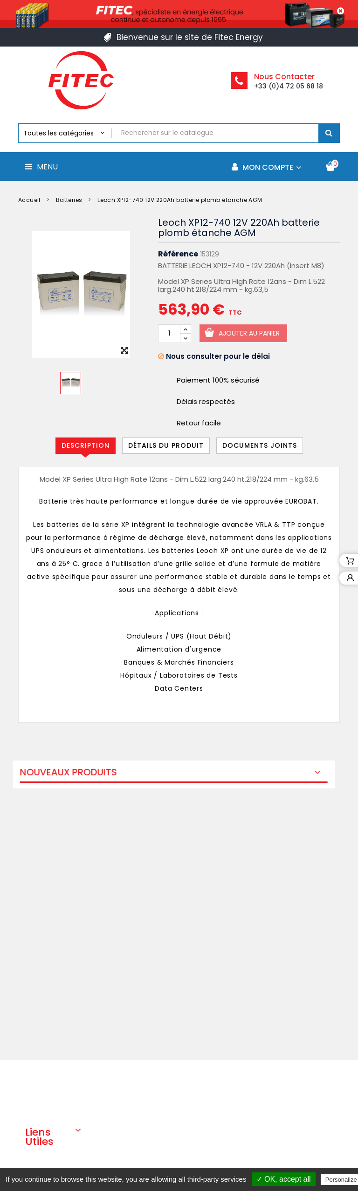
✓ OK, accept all (283, 1179)
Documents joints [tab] (259, 445)
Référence (178, 254)
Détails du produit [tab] (166, 445)
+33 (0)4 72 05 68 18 (288, 86)
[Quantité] (169, 333)
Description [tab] (86, 445)
